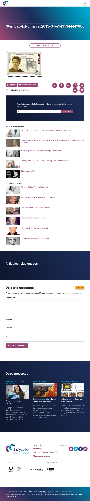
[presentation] (45, 133)
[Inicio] (5, 3)
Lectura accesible (45, 45)
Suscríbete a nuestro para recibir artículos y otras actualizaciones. (44, 105)
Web (7, 336)
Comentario (11, 298)
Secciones (37, 448)
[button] (54, 85)
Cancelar (80, 288)
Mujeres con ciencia (41, 456)
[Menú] (85, 3)
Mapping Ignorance (69, 381)
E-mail (9, 328)
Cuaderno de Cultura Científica (15, 382)
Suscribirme (66, 111)
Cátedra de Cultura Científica (44, 452)
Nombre (9, 319)
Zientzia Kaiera (39, 381)
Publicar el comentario (17, 345)
